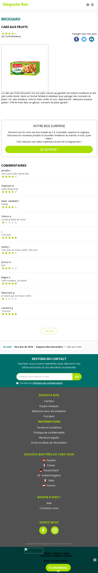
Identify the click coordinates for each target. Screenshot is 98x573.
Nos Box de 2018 (24, 346)
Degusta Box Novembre (49, 346)
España (49, 460)
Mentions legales (49, 437)
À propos (49, 416)
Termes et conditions (49, 427)
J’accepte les (39, 383)
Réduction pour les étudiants (49, 411)
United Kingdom (49, 475)
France (49, 465)
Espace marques (49, 406)
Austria (49, 485)
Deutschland (49, 470)
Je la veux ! (49, 149)
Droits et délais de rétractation (49, 442)
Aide (49, 503)
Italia (49, 480)
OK (77, 377)
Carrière (49, 401)
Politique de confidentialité (48, 383)
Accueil (7, 346)
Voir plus (49, 330)
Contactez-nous (49, 508)
